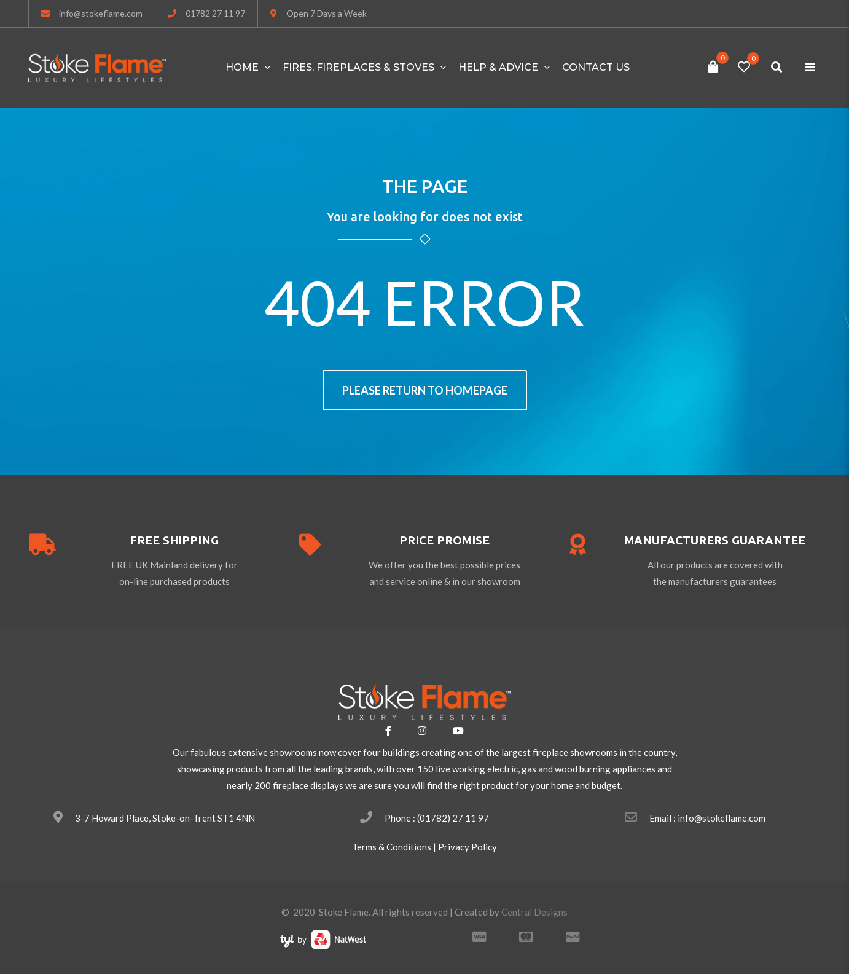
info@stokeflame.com (101, 13)
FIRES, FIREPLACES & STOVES (358, 67)
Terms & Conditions (391, 846)
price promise (444, 540)
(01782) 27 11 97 (453, 817)
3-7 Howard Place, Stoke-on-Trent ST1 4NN (165, 817)
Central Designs (534, 911)
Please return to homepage (424, 390)
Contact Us (596, 67)
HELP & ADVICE (498, 67)
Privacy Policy (467, 846)
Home (242, 67)
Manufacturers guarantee (714, 540)
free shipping (174, 540)
